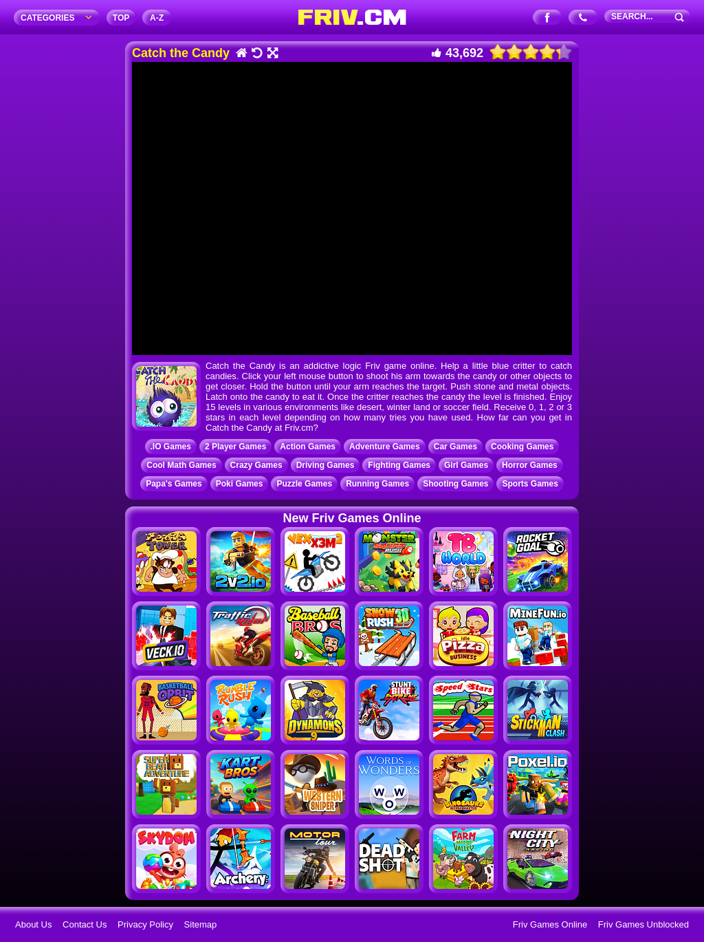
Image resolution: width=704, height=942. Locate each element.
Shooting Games (455, 484)
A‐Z (157, 18)
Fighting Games (399, 465)
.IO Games (171, 446)
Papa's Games (174, 484)
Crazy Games (256, 465)
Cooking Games (522, 446)
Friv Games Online (550, 924)
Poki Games (239, 484)
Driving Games (325, 465)
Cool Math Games (181, 465)
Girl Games (466, 465)
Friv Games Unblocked (643, 924)
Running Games (377, 484)
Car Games (455, 446)
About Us (33, 924)
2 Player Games (235, 446)
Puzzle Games (304, 484)
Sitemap (200, 924)
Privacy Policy (145, 924)
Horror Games (530, 465)
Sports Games (530, 484)
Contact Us (85, 924)
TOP (121, 18)
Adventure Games (384, 446)
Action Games (308, 446)
